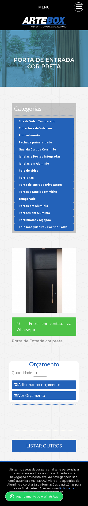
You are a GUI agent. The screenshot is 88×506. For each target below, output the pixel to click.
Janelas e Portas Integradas (40, 156)
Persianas (26, 178)
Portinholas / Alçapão (35, 220)
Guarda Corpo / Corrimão (37, 149)
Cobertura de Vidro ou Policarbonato (35, 131)
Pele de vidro (28, 171)
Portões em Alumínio (34, 213)
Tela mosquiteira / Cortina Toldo (43, 227)
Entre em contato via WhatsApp (44, 326)
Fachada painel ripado (35, 142)
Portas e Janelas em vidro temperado (38, 195)
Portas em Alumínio (33, 206)
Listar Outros (44, 446)
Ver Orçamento (29, 395)
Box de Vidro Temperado (37, 121)
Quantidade (22, 372)
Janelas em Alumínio (34, 164)
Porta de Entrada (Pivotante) (40, 185)
